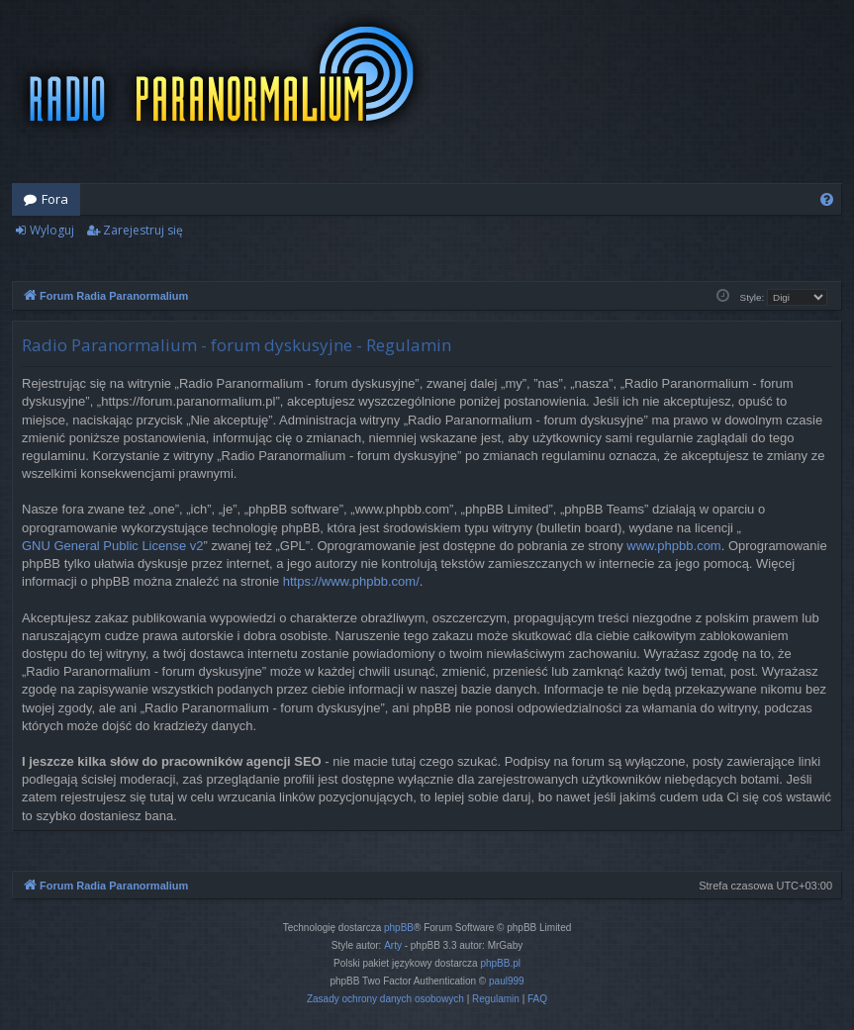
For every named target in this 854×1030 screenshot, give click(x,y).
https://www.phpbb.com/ (351, 581)
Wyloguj (52, 230)
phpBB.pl (500, 963)
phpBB (399, 927)
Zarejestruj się (143, 230)
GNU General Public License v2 (113, 545)
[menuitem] (826, 199)
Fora (55, 199)
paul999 (506, 981)
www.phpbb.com (673, 545)
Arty (393, 945)
